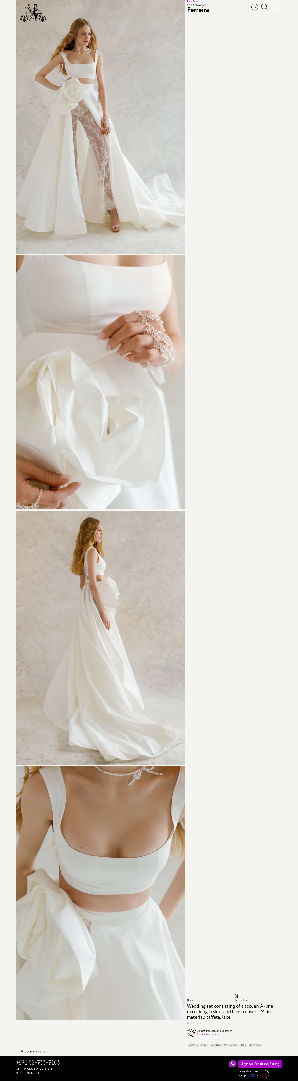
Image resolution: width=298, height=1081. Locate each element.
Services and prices (208, 1034)
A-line (31, 1051)
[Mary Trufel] (33, 13)
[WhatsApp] (233, 1064)
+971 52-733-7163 (38, 1063)
